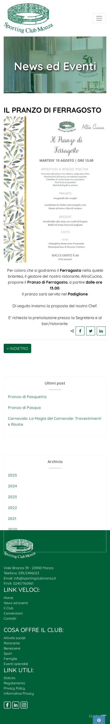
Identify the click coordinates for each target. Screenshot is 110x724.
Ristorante (12, 643)
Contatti (10, 618)
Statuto (9, 678)
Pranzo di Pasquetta (27, 406)
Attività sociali (14, 638)
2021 (12, 534)
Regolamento (14, 683)
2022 (12, 523)
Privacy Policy (14, 688)
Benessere (12, 648)
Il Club (8, 608)
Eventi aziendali (16, 664)
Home (8, 598)
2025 (12, 490)
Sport (8, 653)
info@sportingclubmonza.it (35, 578)
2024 (12, 501)
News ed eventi (16, 603)
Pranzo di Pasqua (24, 417)
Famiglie (10, 658)
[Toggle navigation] (99, 18)
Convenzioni (13, 613)
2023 (12, 512)
